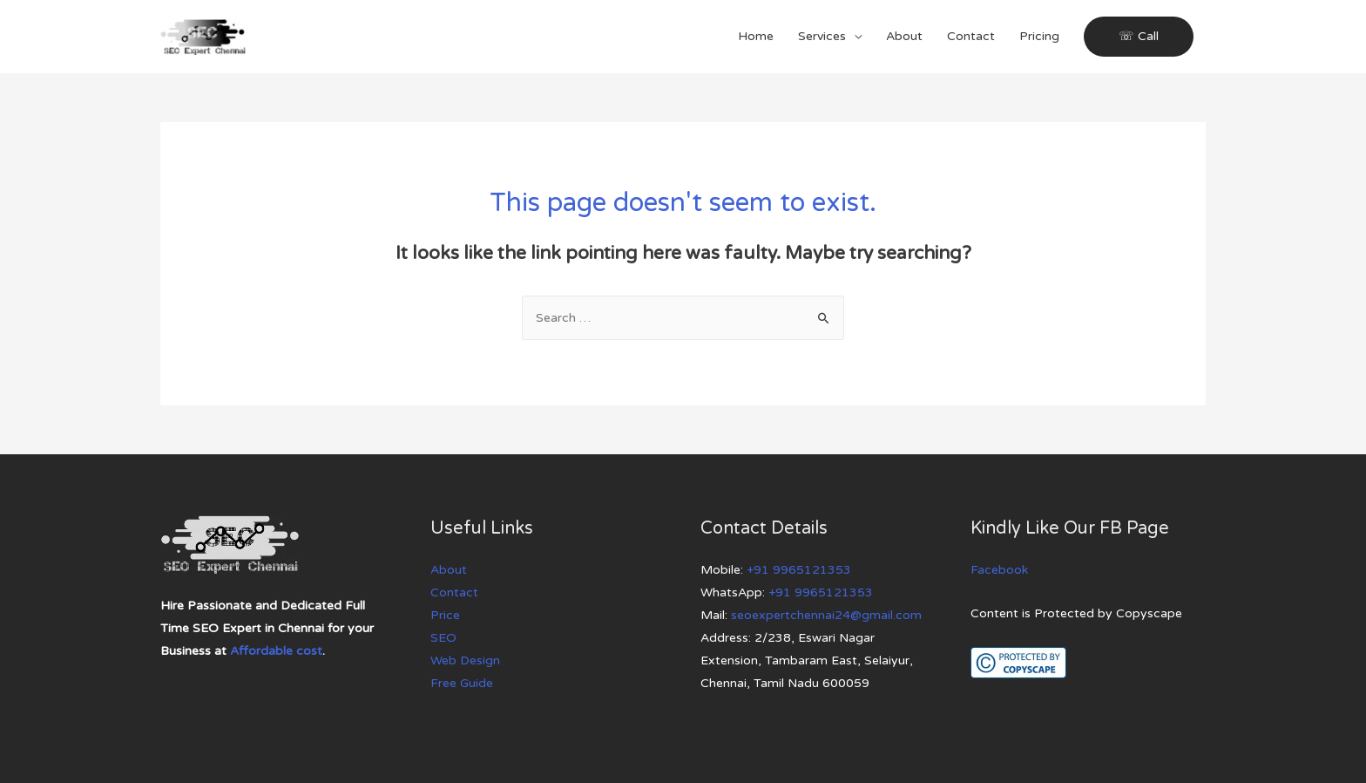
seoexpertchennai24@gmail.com (826, 615)
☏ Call (1139, 36)
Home (756, 36)
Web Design (465, 660)
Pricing (1039, 36)
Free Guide (461, 683)
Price (445, 615)
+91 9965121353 (799, 569)
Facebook (999, 569)
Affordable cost (276, 650)
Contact (971, 36)
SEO (443, 637)
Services (822, 36)
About (904, 36)
